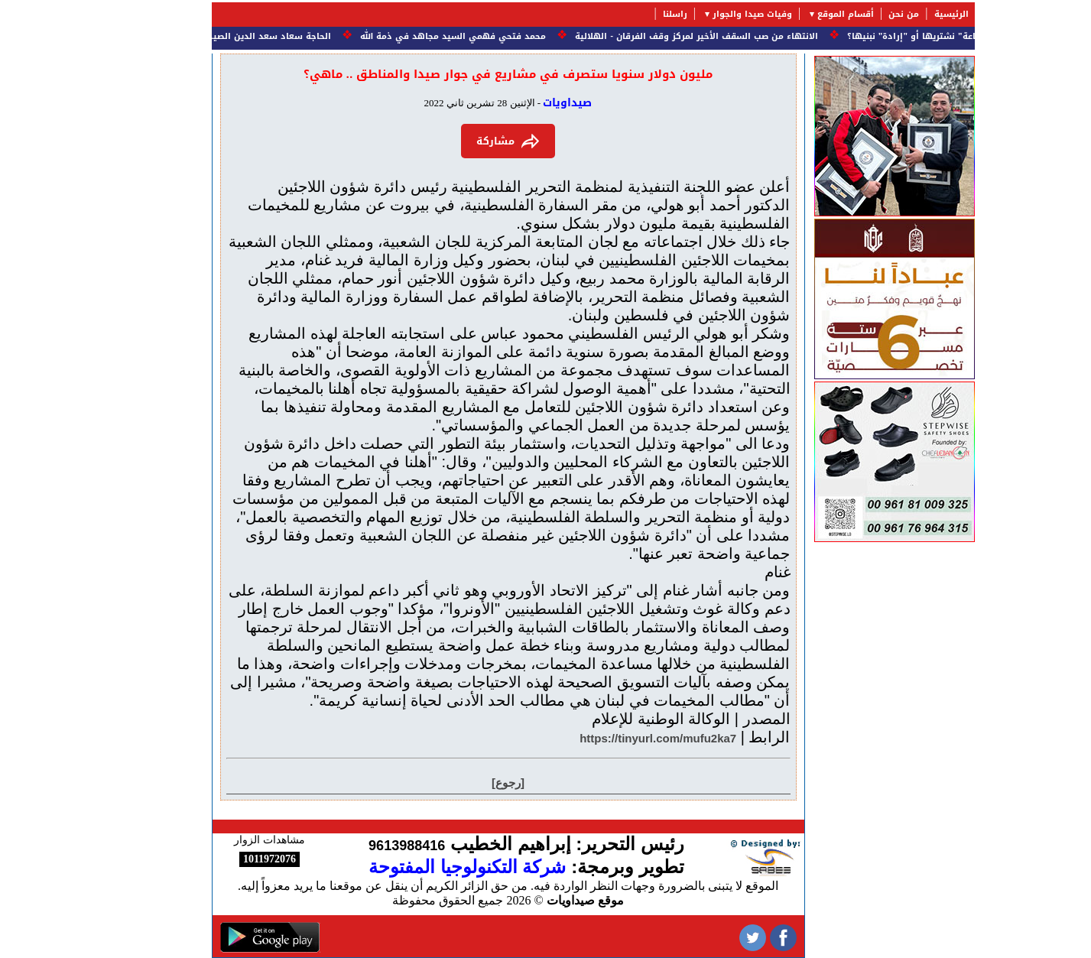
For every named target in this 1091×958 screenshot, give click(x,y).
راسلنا (627, 14)
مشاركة (460, 141)
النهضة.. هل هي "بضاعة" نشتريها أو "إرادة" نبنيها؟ (906, 36)
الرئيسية (904, 14)
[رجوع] (460, 782)
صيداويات (519, 103)
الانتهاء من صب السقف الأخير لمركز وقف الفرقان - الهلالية (647, 36)
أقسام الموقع (798, 14)
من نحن (856, 14)
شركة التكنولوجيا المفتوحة (419, 866)
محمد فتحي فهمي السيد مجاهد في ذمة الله (404, 36)
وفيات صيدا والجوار (705, 14)
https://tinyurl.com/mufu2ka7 (610, 738)
